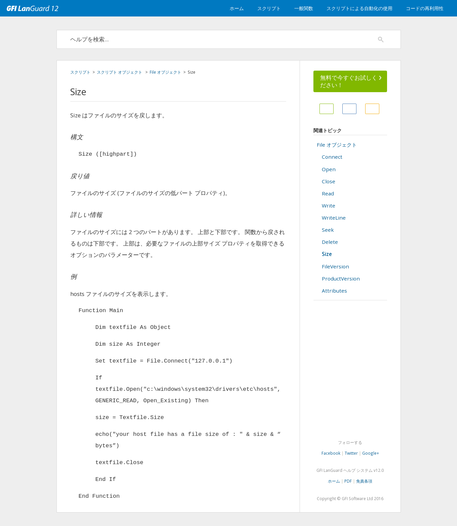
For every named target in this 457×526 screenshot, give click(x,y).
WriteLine (334, 217)
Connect (332, 156)
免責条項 (364, 481)
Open (329, 169)
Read (328, 193)
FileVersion (335, 266)
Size (327, 254)
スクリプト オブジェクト (120, 72)
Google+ (370, 453)
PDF (348, 481)
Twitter (351, 453)
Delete (330, 241)
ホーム (237, 8)
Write (328, 205)
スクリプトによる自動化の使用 (359, 8)
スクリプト (269, 8)
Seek (328, 229)
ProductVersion (341, 278)
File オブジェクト (165, 72)
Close (328, 181)
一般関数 (303, 8)
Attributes (334, 290)
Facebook (330, 453)
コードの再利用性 (425, 8)
